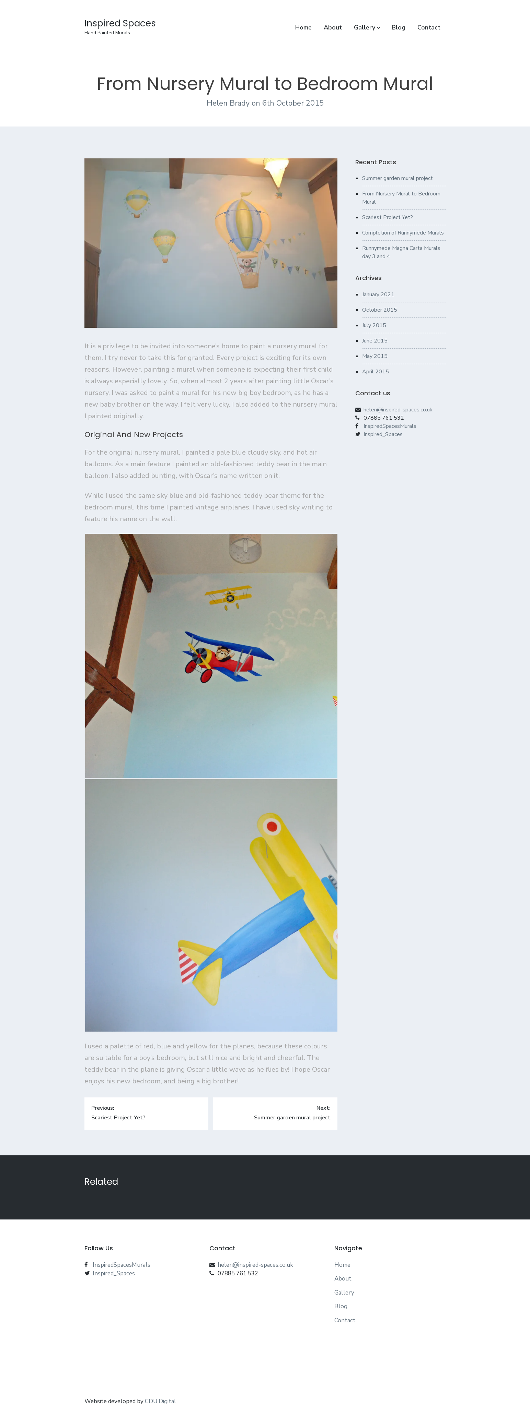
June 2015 (375, 341)
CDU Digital (160, 1401)
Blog (398, 27)
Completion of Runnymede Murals (403, 233)
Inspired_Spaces (383, 434)
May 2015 (375, 356)
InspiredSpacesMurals (390, 426)
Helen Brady (229, 103)
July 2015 (374, 325)
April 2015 (375, 371)
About (333, 27)
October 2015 (379, 310)
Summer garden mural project (397, 178)
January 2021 (378, 294)
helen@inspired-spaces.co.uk (398, 409)
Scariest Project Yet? (387, 217)
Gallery (364, 27)
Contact (428, 27)
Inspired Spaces (120, 23)
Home (303, 27)
